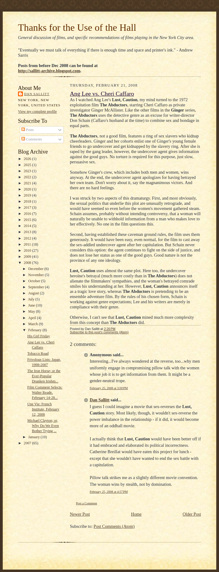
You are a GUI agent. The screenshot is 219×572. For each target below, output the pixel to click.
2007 (28, 443)
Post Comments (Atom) (114, 526)
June (32, 305)
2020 (28, 189)
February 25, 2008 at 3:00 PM (109, 388)
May (32, 311)
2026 (28, 159)
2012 (28, 238)
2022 (28, 177)
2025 (28, 165)
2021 (28, 183)
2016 (28, 213)
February (35, 330)
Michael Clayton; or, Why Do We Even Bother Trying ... (43, 425)
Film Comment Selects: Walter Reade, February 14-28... (44, 392)
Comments (31, 139)
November (36, 275)
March (33, 324)
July (31, 299)
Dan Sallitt (36, 94)
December (36, 269)
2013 (28, 232)
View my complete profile (37, 111)
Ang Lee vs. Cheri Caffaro (102, 93)
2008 (28, 263)
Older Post (192, 514)
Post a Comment (86, 503)
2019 (28, 195)
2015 (28, 220)
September (36, 287)
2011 (28, 244)
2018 (28, 201)
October (34, 281)
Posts (27, 130)
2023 (28, 171)
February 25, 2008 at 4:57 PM (109, 491)
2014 (28, 226)
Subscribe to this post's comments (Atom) (99, 332)
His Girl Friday (38, 336)
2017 (28, 207)
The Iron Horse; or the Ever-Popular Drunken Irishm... (43, 376)
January (34, 437)
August (34, 293)
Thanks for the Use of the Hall (77, 27)
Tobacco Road (37, 353)
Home (136, 514)
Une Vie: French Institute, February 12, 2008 (43, 409)
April (32, 318)
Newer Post (80, 514)
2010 (28, 250)
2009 (28, 256)
